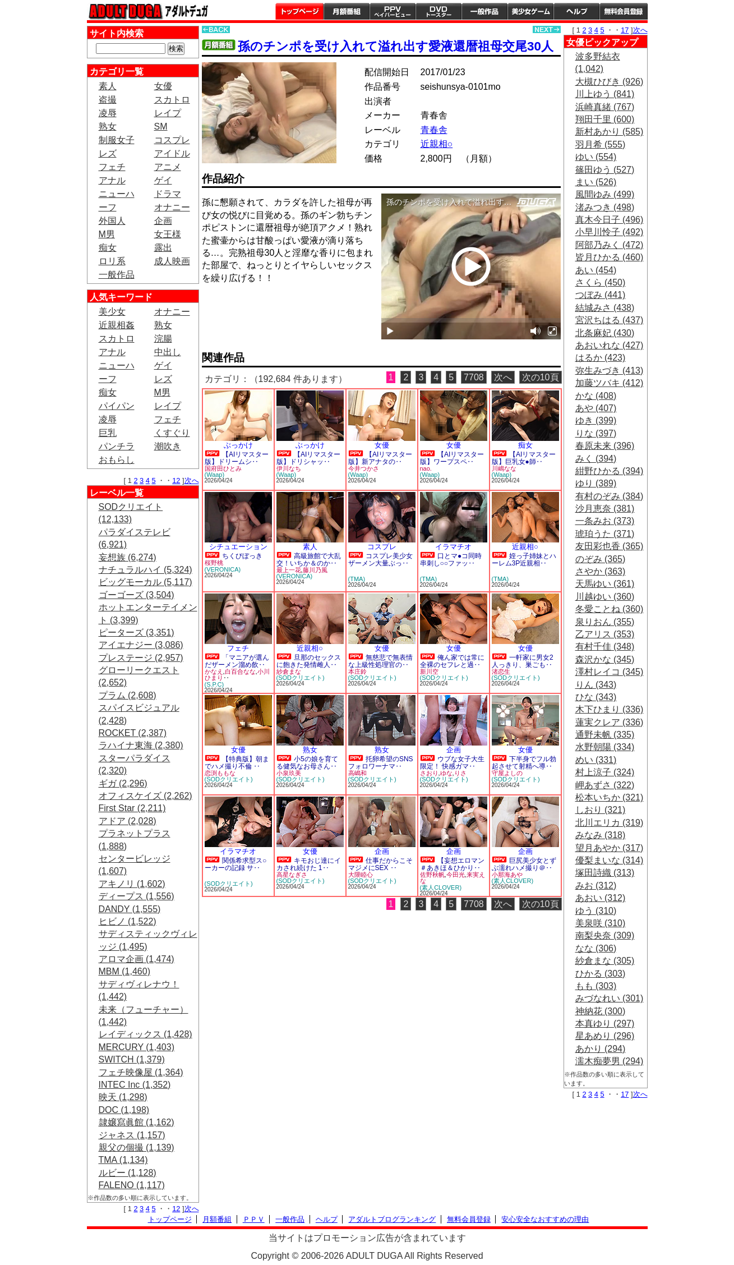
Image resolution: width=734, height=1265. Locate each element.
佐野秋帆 (432, 874)
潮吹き (167, 446)
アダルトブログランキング (392, 1219)
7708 (474, 377)
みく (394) (596, 458)
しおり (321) (600, 810)
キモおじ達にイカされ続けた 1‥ (308, 864)
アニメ (167, 167)
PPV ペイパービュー (393, 11)
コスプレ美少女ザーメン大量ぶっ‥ (380, 559)
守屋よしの (507, 773)
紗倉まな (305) (605, 960)
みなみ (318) (600, 835)
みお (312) (596, 885)
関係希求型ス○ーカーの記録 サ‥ (236, 864)
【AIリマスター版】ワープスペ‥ (452, 458)
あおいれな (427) (609, 345)
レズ (108, 153)
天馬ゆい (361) (605, 583)
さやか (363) (600, 571)
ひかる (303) (600, 973)
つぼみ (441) (600, 295)
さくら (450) (600, 282)
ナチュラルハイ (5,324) (145, 569)
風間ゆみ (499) (605, 194)
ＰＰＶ (254, 1219)
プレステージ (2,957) (141, 658)
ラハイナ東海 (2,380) (141, 745)
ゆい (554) (596, 157)
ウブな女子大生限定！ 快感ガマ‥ (452, 762)
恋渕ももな (220, 773)
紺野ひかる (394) (609, 471)
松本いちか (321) (609, 797)
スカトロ (172, 99)
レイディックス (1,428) (145, 1034)
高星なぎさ (291, 874)
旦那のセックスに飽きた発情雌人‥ (308, 661)
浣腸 (163, 338)
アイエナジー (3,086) (141, 645)
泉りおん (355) (605, 622)
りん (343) (596, 684)
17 (625, 30)
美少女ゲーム (530, 11)
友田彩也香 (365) (609, 546)
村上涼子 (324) (605, 772)
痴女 (108, 247)
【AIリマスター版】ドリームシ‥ (237, 458)
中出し (167, 352)
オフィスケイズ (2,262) (145, 796)
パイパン (117, 406)
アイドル (172, 153)
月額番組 (347, 11)
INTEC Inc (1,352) (135, 1084)
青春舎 (434, 130)
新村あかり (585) (609, 131)
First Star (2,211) (132, 808)
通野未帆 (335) (605, 734)
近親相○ (437, 144)
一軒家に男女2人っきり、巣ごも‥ (522, 661)
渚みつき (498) (605, 207)
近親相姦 (117, 325)
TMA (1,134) (123, 1160)
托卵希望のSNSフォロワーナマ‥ (380, 762)
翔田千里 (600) (605, 119)
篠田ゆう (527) (605, 169)
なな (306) (596, 948)
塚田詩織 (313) (605, 872)
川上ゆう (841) (605, 94)
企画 (163, 221)
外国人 (112, 221)
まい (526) (596, 182)
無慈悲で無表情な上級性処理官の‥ (380, 661)
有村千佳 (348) (605, 646)
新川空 (429, 671)
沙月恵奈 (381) (605, 508)
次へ (191, 480)
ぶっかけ (238, 445)
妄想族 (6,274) (127, 557)
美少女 (112, 311)
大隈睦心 (360, 874)
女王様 (167, 234)
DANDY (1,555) (130, 909)
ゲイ (163, 180)
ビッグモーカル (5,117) (145, 582)
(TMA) (357, 579)
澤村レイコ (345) (609, 672)
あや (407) (596, 408)
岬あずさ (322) (605, 785)
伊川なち (288, 468)
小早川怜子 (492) (609, 232)
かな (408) (596, 396)
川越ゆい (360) (605, 596)
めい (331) (596, 760)
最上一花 (288, 570)
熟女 (108, 126)
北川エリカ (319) (609, 822)
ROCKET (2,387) (133, 733)
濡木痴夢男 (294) (609, 1061)
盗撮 (108, 99)
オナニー (172, 207)
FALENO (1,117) (132, 1185)
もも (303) (596, 986)
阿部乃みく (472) (609, 245)
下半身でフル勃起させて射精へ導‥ (524, 762)
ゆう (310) (596, 911)
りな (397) (596, 433)
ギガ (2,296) (123, 783)
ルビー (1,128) (127, 1172)
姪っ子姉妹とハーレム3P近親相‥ (524, 559)
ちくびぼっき (242, 556)
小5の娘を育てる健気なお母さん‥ (307, 762)
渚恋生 (501, 671)
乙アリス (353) (605, 634)
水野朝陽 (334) (605, 747)
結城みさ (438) (605, 307)
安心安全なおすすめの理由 (545, 1219)
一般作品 (484, 11)
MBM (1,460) (124, 971)
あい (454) (596, 270)
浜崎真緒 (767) (605, 107)
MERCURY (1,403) (136, 1047)
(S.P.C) (214, 684)
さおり (429, 773)
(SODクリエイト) (300, 677)
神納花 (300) (600, 1011)
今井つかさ (363, 468)
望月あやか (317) (609, 848)
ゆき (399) (596, 420)
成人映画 (172, 261)
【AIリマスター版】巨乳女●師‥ (524, 458)
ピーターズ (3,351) (136, 632)
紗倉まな (288, 671)
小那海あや (507, 874)
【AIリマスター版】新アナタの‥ (380, 458)
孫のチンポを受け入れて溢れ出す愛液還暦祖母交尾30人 (395, 46)
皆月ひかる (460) (609, 257)
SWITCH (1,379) (132, 1059)
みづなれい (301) (609, 998)
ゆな (446, 773)
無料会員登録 (469, 1219)
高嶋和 (357, 773)
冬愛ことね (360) (609, 609)
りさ (460, 773)
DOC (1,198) (124, 1110)
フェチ (112, 167)
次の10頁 (540, 377)
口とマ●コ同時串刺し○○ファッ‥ (451, 559)
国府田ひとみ (223, 468)
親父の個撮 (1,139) (136, 1147)
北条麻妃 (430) (605, 333)
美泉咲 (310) (600, 923)
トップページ (299, 11)
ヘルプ (576, 11)
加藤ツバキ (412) (609, 383)
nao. (426, 468)
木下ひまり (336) (609, 709)
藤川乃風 (315, 570)
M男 (107, 234)
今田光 (455, 874)
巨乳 (108, 433)
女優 (163, 86)
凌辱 (108, 113)
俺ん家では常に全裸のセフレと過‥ (452, 661)
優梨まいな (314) (609, 860)
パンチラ (117, 446)
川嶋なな (504, 468)
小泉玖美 (288, 773)
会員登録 (623, 11)
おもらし (117, 459)
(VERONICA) (223, 569)
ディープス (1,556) (136, 896)
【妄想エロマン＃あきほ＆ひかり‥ (452, 864)
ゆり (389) (596, 483)
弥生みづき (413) (609, 370)
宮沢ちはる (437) (609, 320)
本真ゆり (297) (605, 1023)
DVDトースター (438, 11)
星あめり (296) (605, 1036)
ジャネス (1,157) (132, 1135)
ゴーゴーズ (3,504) (136, 595)
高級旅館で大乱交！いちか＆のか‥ (308, 559)
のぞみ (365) (600, 559)
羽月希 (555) (600, 144)
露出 (163, 247)
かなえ (214, 671)
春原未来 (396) (605, 445)
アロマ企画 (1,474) (136, 959)
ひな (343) (596, 697)
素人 (108, 86)
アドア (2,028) (127, 821)
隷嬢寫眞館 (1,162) (136, 1122)
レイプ (167, 113)
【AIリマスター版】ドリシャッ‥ (308, 458)
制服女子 (117, 140)
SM (161, 126)
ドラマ (167, 194)
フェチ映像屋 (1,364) (141, 1072)
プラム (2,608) (127, 695)
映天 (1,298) (123, 1097)
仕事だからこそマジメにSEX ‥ (380, 864)
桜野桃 (214, 562)
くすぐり (172, 433)
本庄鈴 (357, 671)
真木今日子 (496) (609, 219)
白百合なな (240, 671)
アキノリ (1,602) (132, 884)
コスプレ (172, 140)
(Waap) (215, 474)
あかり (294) (600, 1049)
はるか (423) (600, 357)
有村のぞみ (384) (609, 496)
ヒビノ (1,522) (127, 921)
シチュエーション (238, 546)
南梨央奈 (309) (605, 935)
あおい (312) (600, 898)
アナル (112, 180)
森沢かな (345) (605, 659)
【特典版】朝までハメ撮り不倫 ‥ (237, 762)
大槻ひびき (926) (609, 81)
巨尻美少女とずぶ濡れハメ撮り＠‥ (524, 864)
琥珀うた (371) (605, 534)
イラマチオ (453, 546)
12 (176, 480)
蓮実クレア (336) (609, 722)
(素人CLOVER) (441, 887)
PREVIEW (288, 310)
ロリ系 (112, 261)
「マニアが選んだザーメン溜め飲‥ (237, 661)
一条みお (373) (605, 521)
